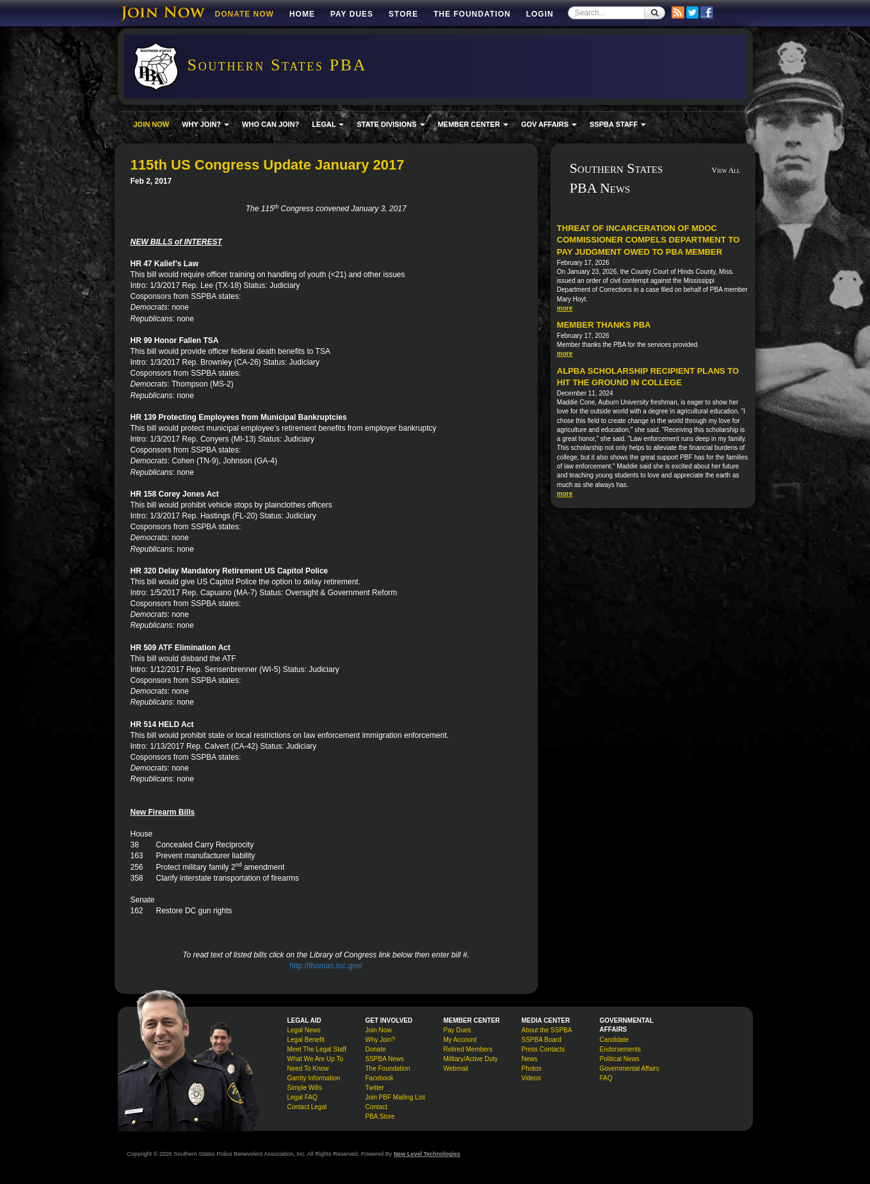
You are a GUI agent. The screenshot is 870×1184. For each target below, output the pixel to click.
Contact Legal (307, 1106)
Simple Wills (304, 1087)
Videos (531, 1078)
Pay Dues (351, 14)
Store (403, 14)
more (564, 308)
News (530, 1058)
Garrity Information (314, 1078)
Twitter (375, 1087)
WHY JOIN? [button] (205, 124)
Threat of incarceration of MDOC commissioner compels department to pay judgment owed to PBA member (648, 240)
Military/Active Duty (471, 1058)
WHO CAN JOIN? (270, 124)
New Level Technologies (427, 1154)
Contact (376, 1106)
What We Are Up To (315, 1058)
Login (540, 14)
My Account (460, 1039)
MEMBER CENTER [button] (473, 124)
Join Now (379, 1030)
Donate (376, 1049)
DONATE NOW (244, 14)
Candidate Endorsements (620, 1044)
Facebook (380, 1078)
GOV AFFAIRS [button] (549, 124)
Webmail (456, 1068)
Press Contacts (543, 1049)
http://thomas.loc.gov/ (325, 965)
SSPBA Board (541, 1039)
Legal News (304, 1030)
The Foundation (471, 14)
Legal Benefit (306, 1039)
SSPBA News (385, 1058)
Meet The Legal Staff (316, 1049)
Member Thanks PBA (604, 325)
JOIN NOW (152, 124)
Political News (620, 1058)
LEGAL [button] (328, 124)
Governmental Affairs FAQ (629, 1073)
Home (302, 14)
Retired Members (468, 1049)
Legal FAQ (302, 1097)
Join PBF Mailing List (395, 1097)
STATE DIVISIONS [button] (390, 124)
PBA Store (380, 1116)
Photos (532, 1068)
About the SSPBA (547, 1030)
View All (726, 170)
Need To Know (308, 1068)
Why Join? (381, 1039)
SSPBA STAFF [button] (618, 124)
